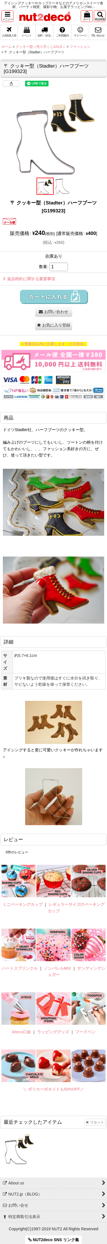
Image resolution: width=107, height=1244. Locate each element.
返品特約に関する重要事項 (29, 279)
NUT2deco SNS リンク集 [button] (53, 1239)
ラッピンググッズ (53, 1032)
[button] (7, 16)
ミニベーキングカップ (23, 904)
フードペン (85, 1032)
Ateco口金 (22, 1032)
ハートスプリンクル (20, 968)
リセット (95, 1122)
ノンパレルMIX (57, 968)
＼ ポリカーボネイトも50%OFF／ (53, 1089)
